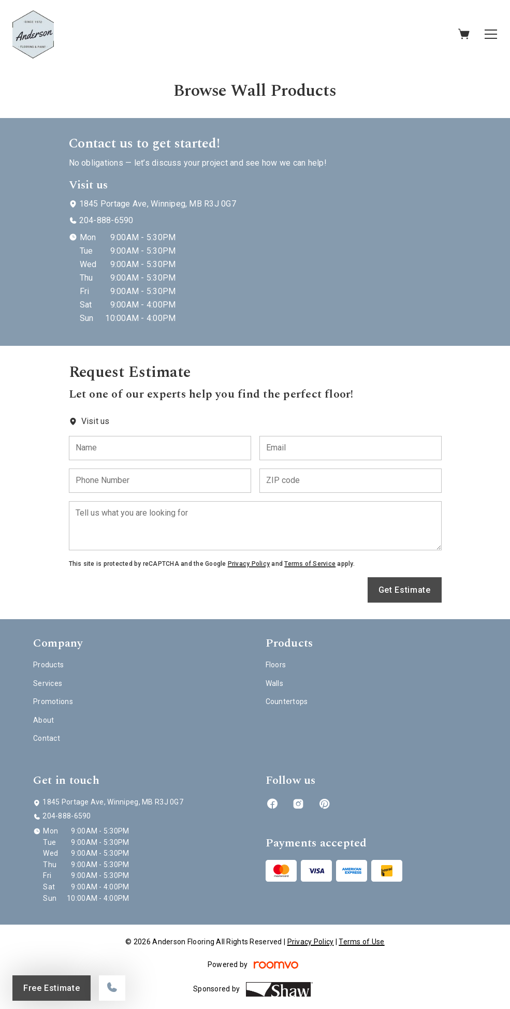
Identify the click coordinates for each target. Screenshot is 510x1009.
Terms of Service (310, 563)
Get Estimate (404, 590)
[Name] (160, 448)
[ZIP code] (350, 481)
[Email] (350, 448)
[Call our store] (112, 988)
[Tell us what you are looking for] (255, 525)
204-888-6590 (106, 220)
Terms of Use (361, 942)
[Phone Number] (160, 481)
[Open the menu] (491, 34)
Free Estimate (51, 988)
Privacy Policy (249, 563)
